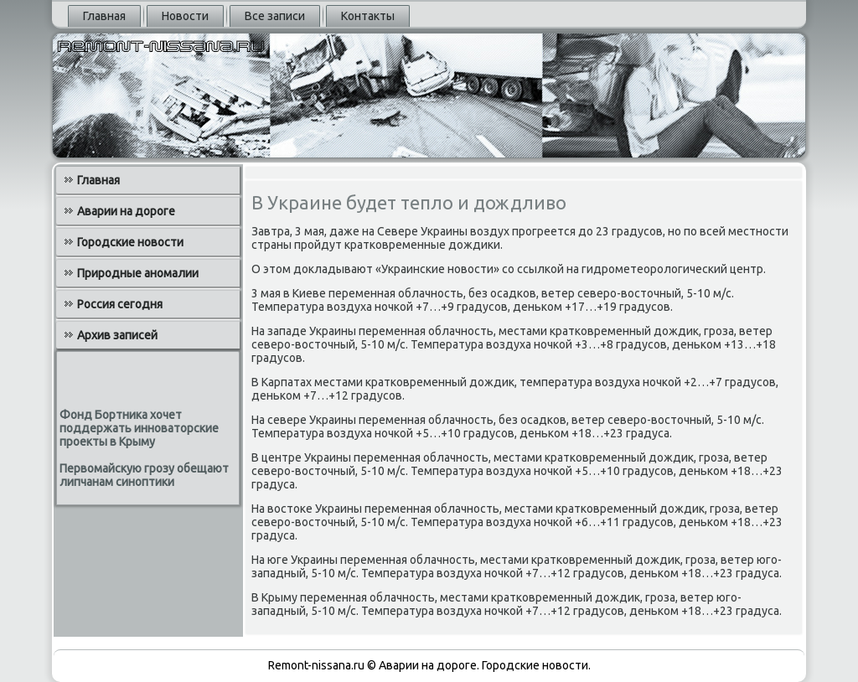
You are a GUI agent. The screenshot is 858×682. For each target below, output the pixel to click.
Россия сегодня (120, 304)
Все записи (275, 16)
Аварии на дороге (126, 211)
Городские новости (130, 242)
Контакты (368, 16)
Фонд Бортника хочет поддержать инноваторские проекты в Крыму (139, 428)
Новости (185, 16)
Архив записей (117, 335)
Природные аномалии (138, 273)
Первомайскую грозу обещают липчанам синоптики (144, 475)
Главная (104, 16)
